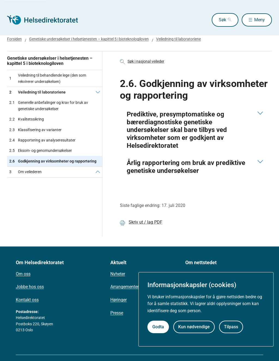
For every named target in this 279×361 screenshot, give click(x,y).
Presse (116, 312)
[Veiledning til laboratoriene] (97, 92)
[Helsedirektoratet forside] (46, 20)
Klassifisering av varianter (35, 130)
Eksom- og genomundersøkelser (40, 151)
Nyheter (117, 273)
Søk (221, 19)
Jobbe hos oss (30, 286)
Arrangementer (124, 286)
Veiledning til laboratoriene (178, 39)
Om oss (23, 273)
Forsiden (14, 39)
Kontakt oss (27, 299)
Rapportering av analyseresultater (42, 140)
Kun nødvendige (194, 326)
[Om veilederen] (97, 172)
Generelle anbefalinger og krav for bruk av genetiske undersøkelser (48, 106)
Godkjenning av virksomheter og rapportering (52, 161)
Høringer (118, 299)
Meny (259, 19)
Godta (158, 326)
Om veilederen (25, 172)
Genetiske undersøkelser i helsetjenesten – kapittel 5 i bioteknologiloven (89, 39)
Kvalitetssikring (26, 119)
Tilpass (231, 326)
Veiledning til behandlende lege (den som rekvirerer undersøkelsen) (47, 78)
